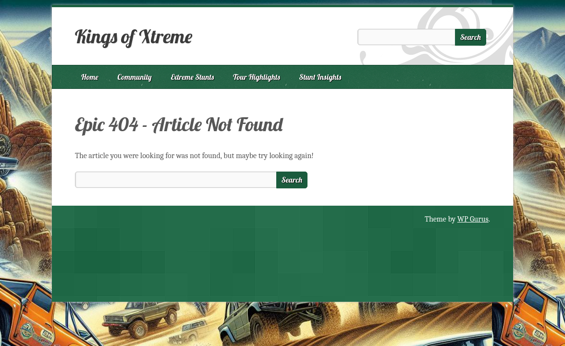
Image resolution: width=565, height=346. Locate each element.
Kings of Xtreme (133, 36)
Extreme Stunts (192, 77)
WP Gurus (473, 219)
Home (89, 77)
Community (135, 77)
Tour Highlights (256, 77)
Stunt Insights (320, 77)
